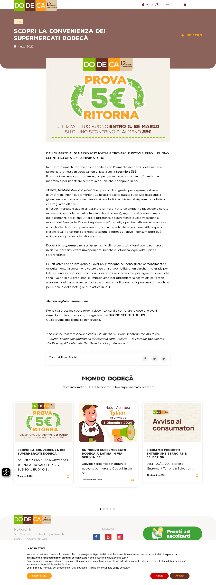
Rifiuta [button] (159, 575)
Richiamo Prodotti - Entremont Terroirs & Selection (166, 453)
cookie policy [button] (120, 557)
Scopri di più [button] (39, 575)
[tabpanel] (43, 443)
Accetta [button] (179, 575)
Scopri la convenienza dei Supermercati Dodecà (41, 451)
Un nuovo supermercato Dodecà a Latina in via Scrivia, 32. (104, 453)
